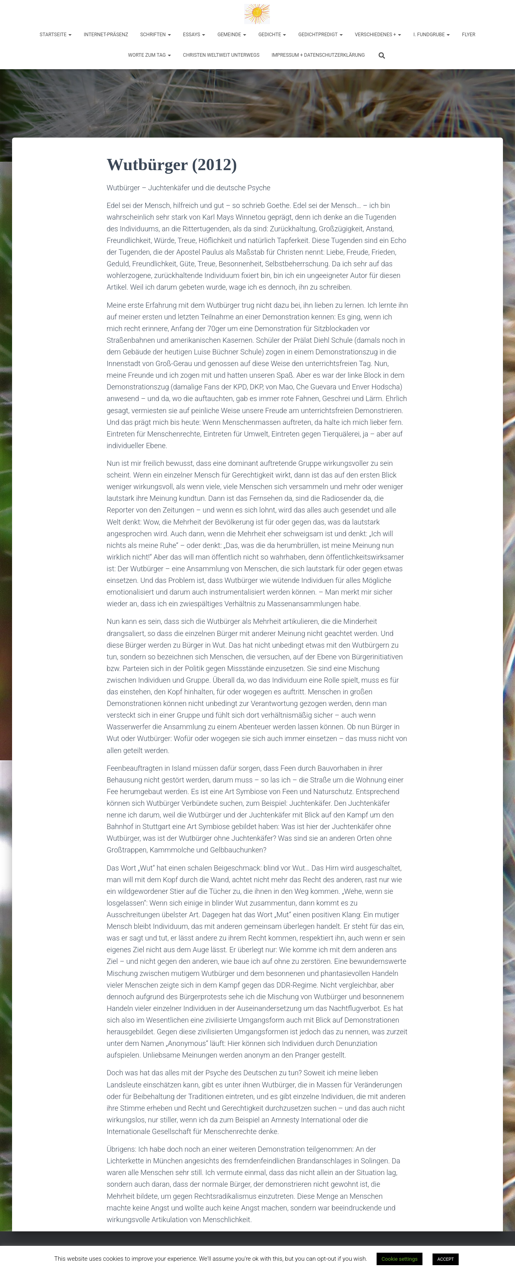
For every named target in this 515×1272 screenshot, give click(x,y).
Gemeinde (231, 34)
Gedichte (272, 34)
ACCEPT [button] (445, 1259)
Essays (194, 34)
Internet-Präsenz (106, 34)
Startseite (56, 34)
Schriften (155, 34)
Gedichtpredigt (320, 34)
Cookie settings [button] (399, 1259)
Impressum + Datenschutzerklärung (318, 55)
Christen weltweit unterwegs (221, 55)
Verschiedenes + (378, 34)
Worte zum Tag (149, 55)
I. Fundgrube (431, 34)
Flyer (468, 34)
